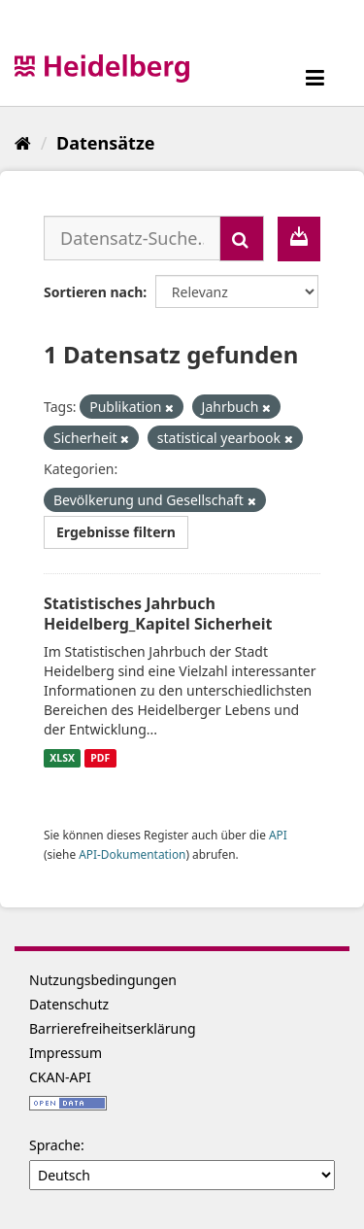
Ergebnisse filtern (116, 532)
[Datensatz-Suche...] (132, 238)
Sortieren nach (93, 292)
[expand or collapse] (315, 77)
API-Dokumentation (132, 854)
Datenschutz (69, 1004)
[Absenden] (241, 238)
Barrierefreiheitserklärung (112, 1028)
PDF (100, 758)
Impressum (65, 1052)
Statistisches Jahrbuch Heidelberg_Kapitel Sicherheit (158, 613)
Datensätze (105, 142)
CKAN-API (60, 1077)
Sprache (55, 1145)
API (278, 834)
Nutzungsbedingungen (103, 980)
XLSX (62, 758)
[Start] (23, 142)
